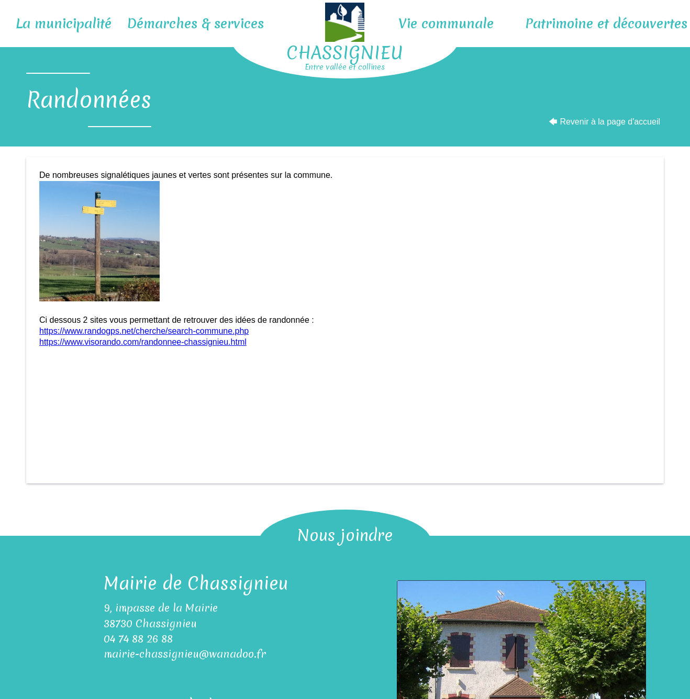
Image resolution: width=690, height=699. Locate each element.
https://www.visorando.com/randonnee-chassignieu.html (143, 341)
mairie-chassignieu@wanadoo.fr (185, 654)
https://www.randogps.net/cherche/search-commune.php (144, 330)
